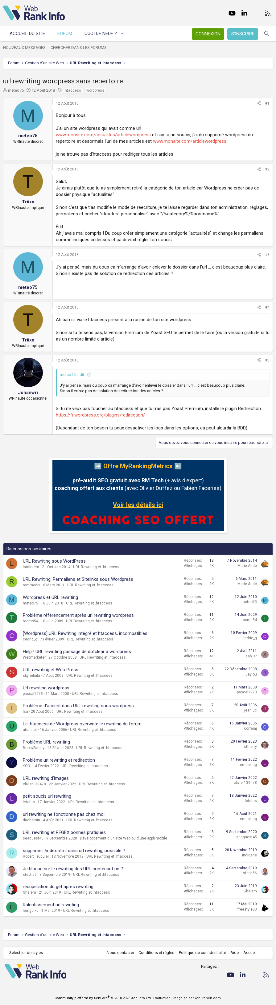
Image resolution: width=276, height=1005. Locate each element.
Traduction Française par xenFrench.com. (187, 998)
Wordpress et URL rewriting (50, 597)
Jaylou (251, 674)
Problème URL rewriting (46, 742)
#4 (267, 307)
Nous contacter (120, 952)
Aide (234, 952)
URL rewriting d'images (46, 778)
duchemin (31, 820)
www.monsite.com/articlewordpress (189, 141)
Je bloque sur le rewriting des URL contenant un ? (73, 868)
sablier (251, 656)
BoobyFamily (33, 748)
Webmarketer (34, 657)
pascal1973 (33, 694)
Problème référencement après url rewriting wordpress (78, 615)
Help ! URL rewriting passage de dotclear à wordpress (77, 651)
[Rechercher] (267, 33)
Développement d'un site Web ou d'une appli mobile (123, 838)
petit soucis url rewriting (47, 796)
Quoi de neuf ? (100, 33)
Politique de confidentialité (202, 952)
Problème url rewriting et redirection (59, 760)
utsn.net (30, 730)
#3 (267, 255)
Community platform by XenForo (103, 998)
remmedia (31, 585)
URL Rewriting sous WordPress (54, 561)
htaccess (73, 90)
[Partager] (259, 103)
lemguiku (31, 910)
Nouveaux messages (24, 47)
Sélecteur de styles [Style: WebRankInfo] (26, 952)
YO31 (27, 766)
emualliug (248, 765)
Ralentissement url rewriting (51, 904)
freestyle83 (247, 909)
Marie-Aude (247, 566)
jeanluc (250, 710)
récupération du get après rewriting (58, 886)
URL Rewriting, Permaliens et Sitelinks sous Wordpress (78, 579)
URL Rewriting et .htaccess (96, 567)
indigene (249, 855)
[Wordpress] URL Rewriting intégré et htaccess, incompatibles (85, 633)
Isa (25, 711)
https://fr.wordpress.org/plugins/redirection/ (100, 415)
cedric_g (30, 639)
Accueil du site (27, 33)
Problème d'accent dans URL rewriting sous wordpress (78, 705)
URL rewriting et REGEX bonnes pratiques (64, 832)
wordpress (95, 90)
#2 (267, 169)
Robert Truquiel (36, 856)
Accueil (250, 952)
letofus (29, 802)
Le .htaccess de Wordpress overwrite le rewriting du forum (82, 724)
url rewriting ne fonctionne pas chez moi (64, 814)
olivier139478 (34, 784)
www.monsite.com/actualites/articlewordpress (103, 135)
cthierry (250, 746)
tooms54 (30, 621)
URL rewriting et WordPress (50, 669)
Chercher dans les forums (79, 47)
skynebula (31, 675)
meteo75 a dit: (72, 374)
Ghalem (29, 892)
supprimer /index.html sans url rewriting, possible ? (74, 850)
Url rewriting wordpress (46, 688)
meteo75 (16, 90)
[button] (122, 33)
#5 (267, 360)
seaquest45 (33, 838)
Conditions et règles (156, 952)
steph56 (30, 874)
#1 (267, 103)
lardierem (31, 567)
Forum (64, 33)
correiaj (250, 728)
